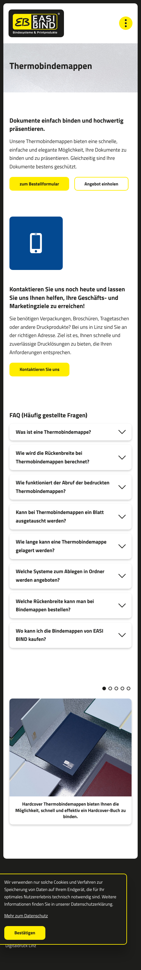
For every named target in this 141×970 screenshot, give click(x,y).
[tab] (70, 432)
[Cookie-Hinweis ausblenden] (24, 933)
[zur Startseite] (36, 23)
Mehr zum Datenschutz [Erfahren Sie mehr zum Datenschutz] (26, 915)
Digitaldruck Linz (20, 945)
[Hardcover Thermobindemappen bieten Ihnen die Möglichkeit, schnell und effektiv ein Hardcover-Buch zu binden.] (70, 761)
